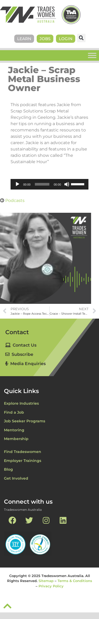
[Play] (17, 184)
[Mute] (66, 184)
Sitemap (46, 581)
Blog (8, 469)
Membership (16, 438)
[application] (49, 184)
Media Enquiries (25, 363)
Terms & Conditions (75, 581)
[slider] (42, 184)
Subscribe (19, 354)
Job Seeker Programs (24, 421)
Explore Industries (21, 403)
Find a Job (14, 412)
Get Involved (16, 478)
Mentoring (14, 430)
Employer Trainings (22, 460)
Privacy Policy (51, 586)
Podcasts (15, 200)
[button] (81, 38)
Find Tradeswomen (22, 451)
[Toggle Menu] (92, 55)
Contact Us (20, 345)
